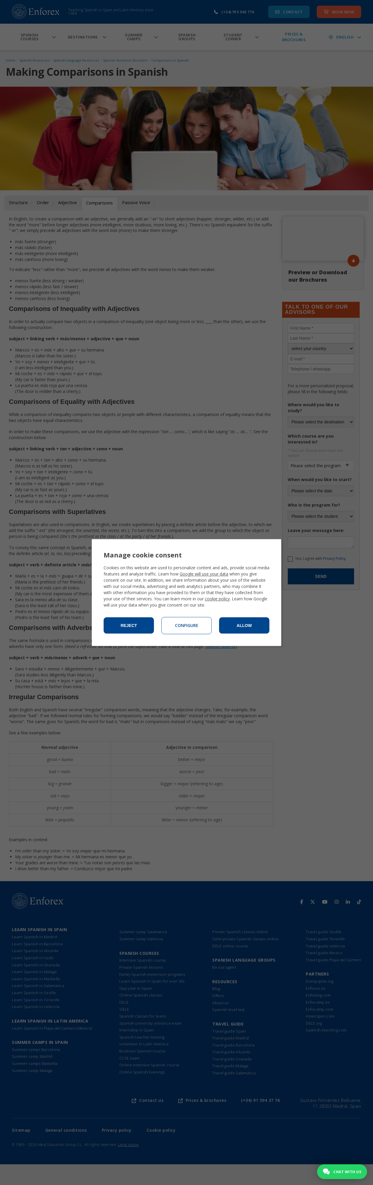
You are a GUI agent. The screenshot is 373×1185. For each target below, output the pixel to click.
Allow (244, 625)
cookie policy (217, 599)
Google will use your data (204, 574)
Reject (128, 625)
